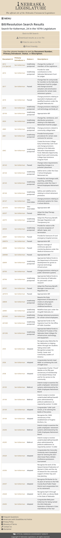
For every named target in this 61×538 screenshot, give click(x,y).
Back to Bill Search (30, 33)
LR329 (4, 456)
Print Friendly (30, 46)
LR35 (4, 349)
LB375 (4, 220)
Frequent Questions (10, 517)
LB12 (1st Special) (6, 65)
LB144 (4, 173)
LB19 (4, 108)
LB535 (4, 229)
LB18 (4, 100)
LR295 (4, 442)
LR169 (4, 419)
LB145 (4, 183)
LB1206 (5, 333)
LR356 (4, 470)
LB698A (5, 255)
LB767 (4, 288)
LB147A (5, 208)
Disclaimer (6, 529)
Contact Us (6, 527)
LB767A (5, 294)
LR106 (4, 399)
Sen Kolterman (20, 65)
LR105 (4, 387)
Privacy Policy (7, 522)
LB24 (4, 121)
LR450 (4, 504)
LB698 (4, 248)
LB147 (4, 201)
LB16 (4, 73)
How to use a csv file (30, 42)
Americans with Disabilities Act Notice (16, 519)
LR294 (4, 430)
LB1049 (5, 323)
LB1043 (5, 316)
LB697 (4, 237)
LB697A (5, 241)
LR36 (4, 362)
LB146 (4, 193)
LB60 (4, 129)
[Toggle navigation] (6, 18)
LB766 (4, 279)
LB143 (4, 165)
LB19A (4, 113)
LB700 (4, 271)
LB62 (4, 150)
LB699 (4, 262)
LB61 (4, 136)
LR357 (4, 484)
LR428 (4, 494)
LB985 (4, 311)
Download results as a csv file (30, 37)
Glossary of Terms (9, 524)
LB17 (4, 86)
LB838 (4, 302)
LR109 (4, 410)
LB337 (4, 213)
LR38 (4, 374)
